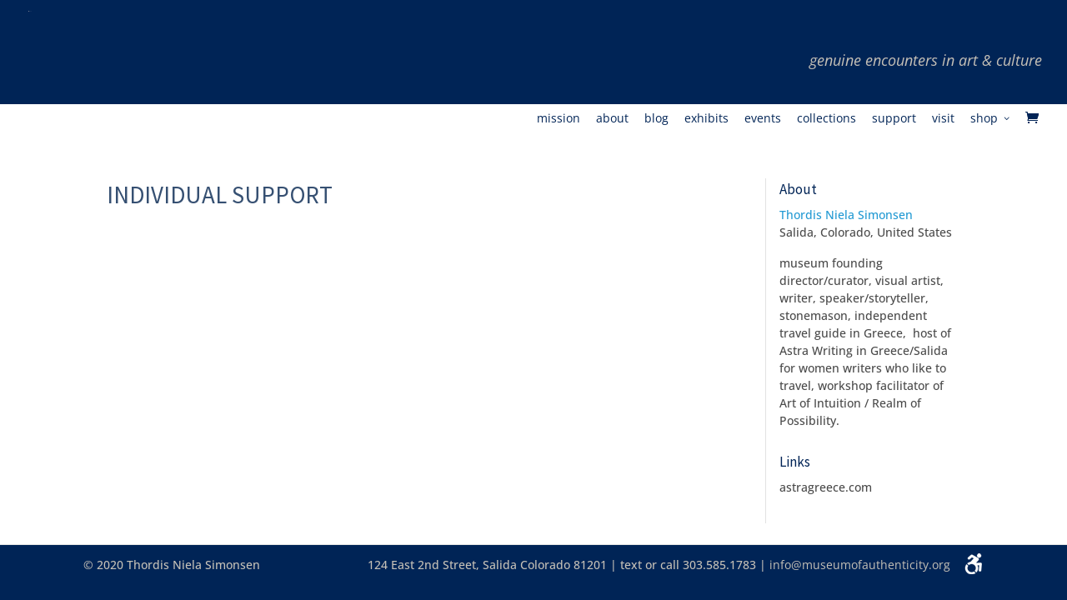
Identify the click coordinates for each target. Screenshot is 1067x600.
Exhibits (706, 119)
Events (762, 119)
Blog (656, 119)
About (612, 119)
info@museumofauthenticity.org (859, 564)
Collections (826, 119)
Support (894, 119)
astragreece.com (825, 487)
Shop (984, 119)
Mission (558, 119)
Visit (943, 119)
